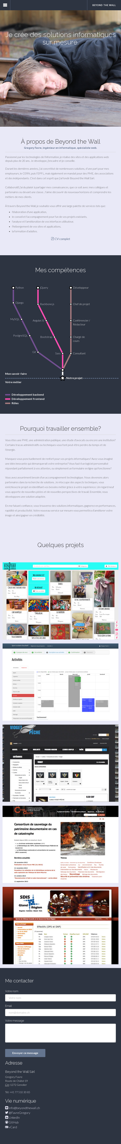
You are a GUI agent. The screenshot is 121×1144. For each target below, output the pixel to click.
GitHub (12, 1122)
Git (34, 351)
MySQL (15, 319)
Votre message (14, 1020)
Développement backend (28, 394)
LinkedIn (12, 1117)
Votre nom (11, 991)
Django (19, 302)
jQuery (44, 287)
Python (19, 287)
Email (8, 1006)
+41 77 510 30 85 (20, 1092)
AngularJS (38, 320)
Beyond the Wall (104, 5)
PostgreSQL (20, 335)
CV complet (60, 239)
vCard (11, 1127)
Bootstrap (46, 336)
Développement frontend (28, 398)
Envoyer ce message (25, 1052)
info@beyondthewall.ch (22, 1108)
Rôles (15, 403)
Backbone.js (47, 304)
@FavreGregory (17, 1113)
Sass (58, 353)
